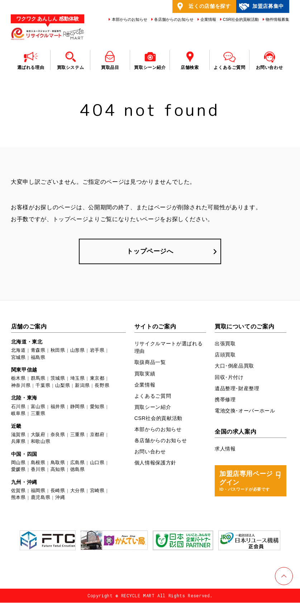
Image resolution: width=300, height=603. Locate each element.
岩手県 (97, 350)
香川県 (38, 469)
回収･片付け (229, 377)
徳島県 (77, 469)
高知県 (58, 469)
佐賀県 (18, 490)
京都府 (97, 434)
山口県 (97, 462)
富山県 (38, 406)
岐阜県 (18, 413)
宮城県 (18, 357)
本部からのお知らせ (128, 19)
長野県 (102, 385)
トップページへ (150, 251)
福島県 (38, 357)
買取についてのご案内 (245, 326)
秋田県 (58, 350)
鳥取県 (58, 462)
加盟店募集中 (261, 6)
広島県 (77, 462)
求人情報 (225, 449)
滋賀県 (18, 434)
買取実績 (145, 374)
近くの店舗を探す (203, 6)
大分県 (77, 490)
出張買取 (225, 344)
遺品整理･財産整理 (237, 388)
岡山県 (18, 462)
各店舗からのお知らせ (173, 19)
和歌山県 (41, 441)
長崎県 (58, 490)
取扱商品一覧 (150, 362)
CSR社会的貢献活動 (240, 19)
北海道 (18, 350)
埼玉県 (77, 378)
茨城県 (58, 378)
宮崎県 (97, 490)
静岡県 (77, 406)
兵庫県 (18, 441)
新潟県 (82, 385)
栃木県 (18, 378)
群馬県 (38, 378)
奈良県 (58, 434)
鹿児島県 (41, 497)
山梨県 (62, 385)
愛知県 (97, 406)
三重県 (38, 413)
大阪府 (38, 434)
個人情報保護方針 (155, 463)
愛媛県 (18, 469)
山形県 (77, 350)
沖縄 (60, 497)
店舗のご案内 (29, 326)
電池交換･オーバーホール (245, 410)
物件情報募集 (277, 19)
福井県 (58, 406)
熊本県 (18, 497)
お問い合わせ (150, 451)
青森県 (38, 350)
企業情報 (207, 19)
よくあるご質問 (152, 396)
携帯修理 (225, 399)
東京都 (97, 378)
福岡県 (38, 490)
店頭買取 (225, 355)
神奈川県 (21, 385)
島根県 (38, 462)
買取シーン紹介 (152, 407)
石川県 (18, 406)
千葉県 (42, 385)
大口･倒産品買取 (234, 366)
